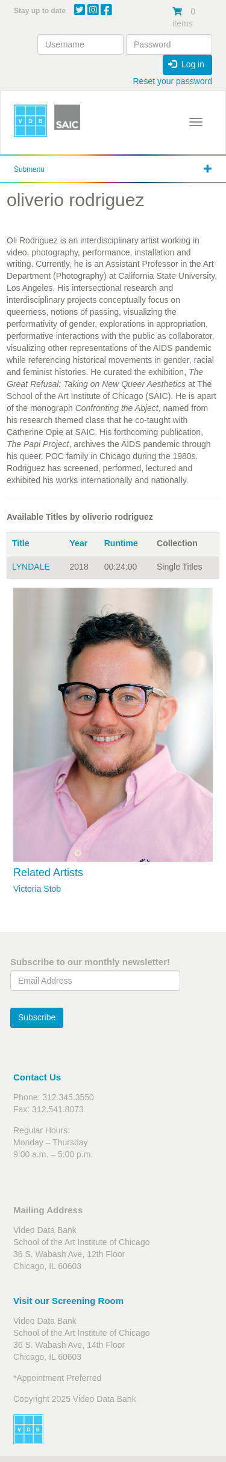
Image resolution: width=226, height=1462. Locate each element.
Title (21, 543)
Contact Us (37, 1077)
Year (79, 543)
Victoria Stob (37, 889)
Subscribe (36, 1017)
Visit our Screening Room (68, 1301)
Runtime (121, 543)
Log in (186, 64)
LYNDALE (31, 566)
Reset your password (172, 81)
